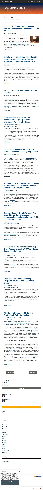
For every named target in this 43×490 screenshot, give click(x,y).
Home (28, 1)
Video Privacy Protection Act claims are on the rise (10, 465)
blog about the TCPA (14, 264)
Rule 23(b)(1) (4, 440)
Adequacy (3, 412)
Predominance (15, 287)
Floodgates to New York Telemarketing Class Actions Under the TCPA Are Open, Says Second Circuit (21, 249)
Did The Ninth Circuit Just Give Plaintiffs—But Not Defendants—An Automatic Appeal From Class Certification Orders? (21, 59)
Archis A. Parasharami (9, 124)
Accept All (10, 485)
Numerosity (4, 436)
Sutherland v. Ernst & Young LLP (20, 357)
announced (12, 200)
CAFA (3, 422)
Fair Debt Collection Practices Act (19, 44)
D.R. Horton (34, 135)
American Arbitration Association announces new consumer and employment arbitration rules (17, 463)
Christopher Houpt (8, 95)
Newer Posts (10, 372)
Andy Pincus (20, 358)
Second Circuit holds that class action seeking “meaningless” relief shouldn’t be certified (21, 28)
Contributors (13, 407)
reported (11, 194)
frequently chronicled (12, 321)
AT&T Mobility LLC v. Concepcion (22, 323)
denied (5, 163)
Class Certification (11, 255)
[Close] (19, 475)
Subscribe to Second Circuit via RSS (12, 19)
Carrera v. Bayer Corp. (30, 158)
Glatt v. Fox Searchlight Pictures (28, 299)
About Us (33, 1)
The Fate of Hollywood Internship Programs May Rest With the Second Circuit (19, 281)
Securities (9, 192)
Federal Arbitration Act (8, 324)
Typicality (3, 448)
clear (22, 139)
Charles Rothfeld (35, 106)
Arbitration (9, 126)
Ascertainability (4, 420)
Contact (38, 1)
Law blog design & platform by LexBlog (35, 488)
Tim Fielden (7, 64)
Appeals (8, 65)
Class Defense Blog (15, 8)
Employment (14, 126)
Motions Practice (4, 434)
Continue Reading (7, 49)
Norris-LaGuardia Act (32, 333)
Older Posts (32, 372)
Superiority (3, 446)
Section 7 (22, 330)
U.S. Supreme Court (15, 192)
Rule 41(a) (8, 76)
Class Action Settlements (6, 424)
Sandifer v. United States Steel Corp (11, 234)
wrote (11, 158)
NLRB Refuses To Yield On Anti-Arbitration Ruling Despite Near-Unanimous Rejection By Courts (17, 120)
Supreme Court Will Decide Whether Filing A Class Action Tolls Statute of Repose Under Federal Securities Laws (21, 186)
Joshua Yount (7, 190)
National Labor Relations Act (32, 330)
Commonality (4, 430)
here (9, 104)
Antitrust (3, 414)
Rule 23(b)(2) (4, 442)
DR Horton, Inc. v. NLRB (13, 350)
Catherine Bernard (8, 253)
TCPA (13, 265)
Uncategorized (4, 452)
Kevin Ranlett (7, 33)
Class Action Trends (5, 426)
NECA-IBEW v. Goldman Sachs (11, 99)
